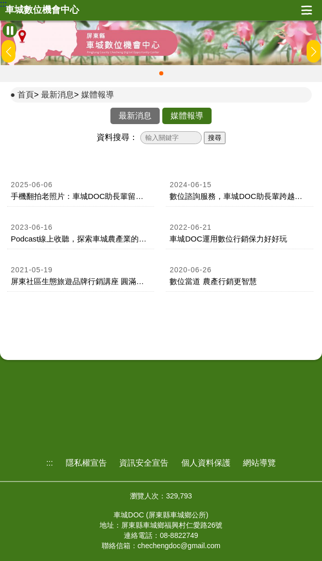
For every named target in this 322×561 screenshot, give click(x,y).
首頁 (25, 94)
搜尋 (214, 138)
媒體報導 (97, 94)
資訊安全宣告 (143, 462)
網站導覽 (259, 462)
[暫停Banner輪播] (10, 30)
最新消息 (57, 94)
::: (3, 4)
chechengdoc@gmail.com (179, 546)
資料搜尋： (117, 137)
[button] (161, 73)
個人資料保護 (206, 462)
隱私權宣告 (86, 462)
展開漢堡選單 (306, 10)
